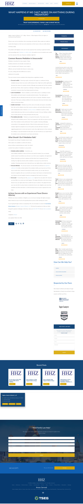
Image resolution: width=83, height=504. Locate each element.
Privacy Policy (56, 485)
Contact (50, 485)
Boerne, (20, 489)
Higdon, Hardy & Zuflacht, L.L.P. (24, 206)
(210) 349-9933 (36, 31)
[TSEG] (41, 497)
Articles (42, 485)
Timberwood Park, (61, 489)
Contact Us (68, 3)
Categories (64, 36)
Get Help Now (41, 18)
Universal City (68, 489)
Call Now (19, 404)
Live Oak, (38, 489)
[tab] (64, 36)
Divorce (15, 214)
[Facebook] (41, 493)
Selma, (48, 489)
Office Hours (12, 404)
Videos (31, 485)
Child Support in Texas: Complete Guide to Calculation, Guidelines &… (66, 381)
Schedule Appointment (1, 110)
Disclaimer (63, 485)
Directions (5, 404)
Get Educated (37, 485)
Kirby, (29, 489)
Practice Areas (64, 42)
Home (14, 485)
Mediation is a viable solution (25, 52)
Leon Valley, (33, 489)
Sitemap (68, 485)
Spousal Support (59, 275)
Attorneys (19, 485)
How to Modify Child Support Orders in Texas (48, 380)
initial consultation (47, 209)
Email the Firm (47, 31)
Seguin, (45, 489)
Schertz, (42, 489)
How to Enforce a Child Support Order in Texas (31, 380)
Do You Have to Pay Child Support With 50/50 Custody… (15, 381)
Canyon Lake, (25, 489)
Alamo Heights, (15, 489)
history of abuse (32, 109)
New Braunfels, (53, 489)
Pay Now (64, 468)
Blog (47, 485)
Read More (12, 384)
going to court (31, 178)
